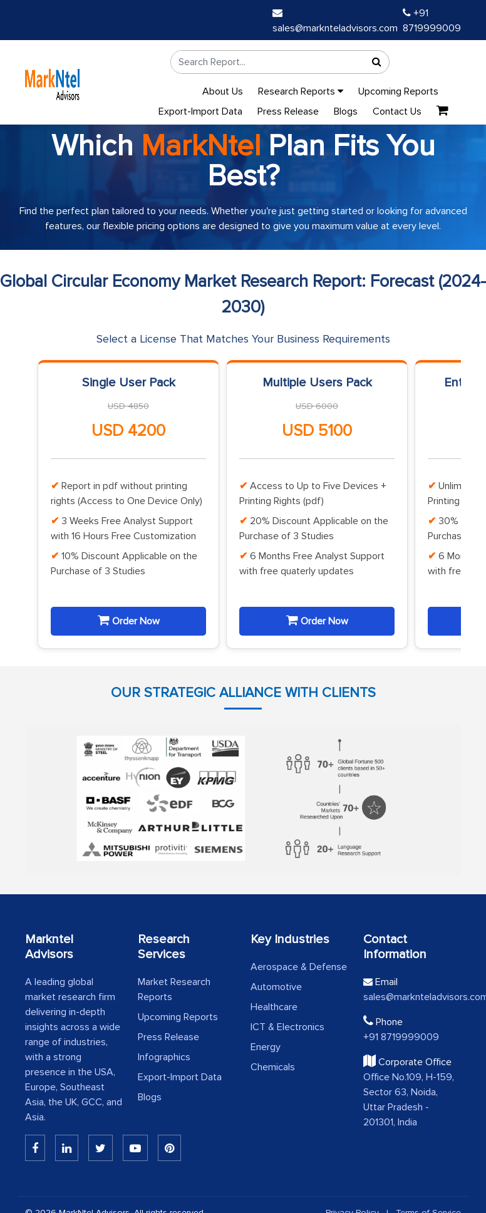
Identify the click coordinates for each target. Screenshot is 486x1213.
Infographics (164, 1057)
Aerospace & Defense (299, 967)
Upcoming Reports (398, 91)
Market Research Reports (174, 989)
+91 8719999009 (401, 1037)
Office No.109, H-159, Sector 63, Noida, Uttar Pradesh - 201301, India (408, 1099)
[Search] (376, 62)
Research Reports (300, 91)
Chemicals (273, 1067)
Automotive (276, 987)
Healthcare (274, 1007)
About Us (222, 91)
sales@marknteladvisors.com (412, 997)
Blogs (346, 111)
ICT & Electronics (287, 1027)
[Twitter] (100, 1148)
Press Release (288, 111)
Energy (266, 1047)
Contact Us (397, 111)
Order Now (129, 620)
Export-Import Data (200, 111)
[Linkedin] (35, 1148)
